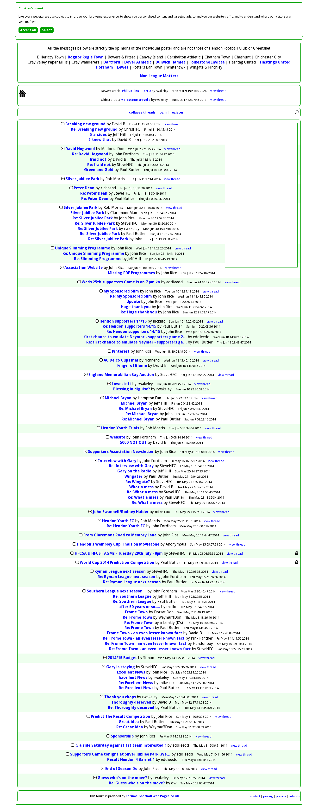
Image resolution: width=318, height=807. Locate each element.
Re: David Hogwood (90, 154)
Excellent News (131, 672)
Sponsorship (122, 736)
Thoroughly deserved (131, 702)
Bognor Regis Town (86, 57)
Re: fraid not (99, 164)
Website (117, 437)
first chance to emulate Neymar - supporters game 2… (135, 337)
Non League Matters (159, 76)
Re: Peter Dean (93, 193)
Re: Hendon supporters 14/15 (130, 326)
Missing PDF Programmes (131, 273)
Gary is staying (120, 667)
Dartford (111, 62)
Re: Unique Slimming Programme (93, 253)
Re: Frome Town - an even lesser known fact (144, 638)
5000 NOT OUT (133, 442)
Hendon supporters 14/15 (124, 321)
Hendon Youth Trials (120, 428)
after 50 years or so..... (139, 606)
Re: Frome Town (137, 617)
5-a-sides (98, 134)
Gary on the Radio (134, 471)
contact (255, 796)
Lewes (122, 67)
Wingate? (134, 476)
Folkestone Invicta (207, 62)
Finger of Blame (132, 365)
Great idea (129, 721)
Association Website (83, 267)
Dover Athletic (137, 62)
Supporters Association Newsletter (121, 451)
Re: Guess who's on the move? (137, 783)
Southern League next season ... (116, 591)
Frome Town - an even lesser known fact (144, 633)
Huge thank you (136, 307)
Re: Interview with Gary (131, 466)
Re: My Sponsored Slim (131, 296)
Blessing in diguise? (131, 389)
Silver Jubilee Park (82, 179)
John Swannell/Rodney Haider (121, 511)
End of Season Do (121, 768)
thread (172, 124)
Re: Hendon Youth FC (126, 526)
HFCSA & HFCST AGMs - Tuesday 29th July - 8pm (119, 553)
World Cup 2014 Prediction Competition (117, 562)
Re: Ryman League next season (126, 576)
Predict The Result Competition (120, 716)
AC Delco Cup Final (121, 360)
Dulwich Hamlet (170, 62)
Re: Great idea (129, 727)
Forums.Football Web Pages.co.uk (152, 796)
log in (163, 112)
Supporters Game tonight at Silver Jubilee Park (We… (120, 754)
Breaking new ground (85, 124)
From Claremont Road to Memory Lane (119, 535)
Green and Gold (98, 169)
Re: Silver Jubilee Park (93, 218)
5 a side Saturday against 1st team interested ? (120, 745)
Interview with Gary (117, 460)
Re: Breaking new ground (94, 129)
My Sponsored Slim (121, 291)
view (218, 91)
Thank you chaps (120, 697)
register (176, 112)
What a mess (141, 487)
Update (133, 301)
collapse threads (142, 112)
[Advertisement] (261, 195)
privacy (281, 796)
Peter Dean (84, 188)
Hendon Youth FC (118, 521)
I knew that (100, 139)
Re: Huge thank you (139, 312)
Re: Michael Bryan (135, 408)
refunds (294, 796)
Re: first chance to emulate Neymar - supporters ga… (136, 342)
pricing (268, 796)
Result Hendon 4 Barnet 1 (131, 759)
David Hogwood (80, 148)
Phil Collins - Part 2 (137, 91)
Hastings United (275, 62)
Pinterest (121, 351)
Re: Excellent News (135, 682)
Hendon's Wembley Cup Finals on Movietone (118, 544)
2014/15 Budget (122, 657)
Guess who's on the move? (122, 777)
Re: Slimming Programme (97, 258)
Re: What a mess (142, 492)
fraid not (97, 159)
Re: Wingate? (137, 481)
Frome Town (136, 612)
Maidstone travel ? (136, 100)
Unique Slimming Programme (82, 248)
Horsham (104, 67)
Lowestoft (121, 383)
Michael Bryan (118, 398)
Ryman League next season (120, 571)
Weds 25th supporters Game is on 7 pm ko (121, 282)
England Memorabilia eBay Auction (121, 374)
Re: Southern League (132, 596)
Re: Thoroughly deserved (131, 707)
